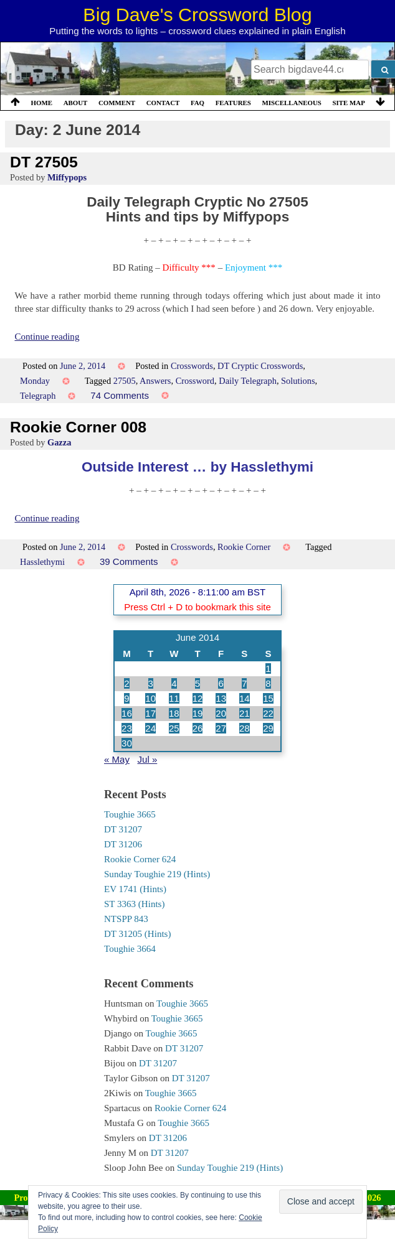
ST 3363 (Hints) (134, 904)
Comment (116, 102)
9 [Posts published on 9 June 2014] (126, 698)
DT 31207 (123, 829)
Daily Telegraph (248, 381)
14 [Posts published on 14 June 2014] (244, 698)
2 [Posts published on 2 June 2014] (126, 683)
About (76, 102)
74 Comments (119, 395)
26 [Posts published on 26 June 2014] (198, 728)
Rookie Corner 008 (78, 427)
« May (117, 759)
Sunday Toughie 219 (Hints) (157, 874)
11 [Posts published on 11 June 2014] (174, 698)
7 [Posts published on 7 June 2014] (244, 683)
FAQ (197, 102)
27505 (124, 381)
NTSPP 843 (126, 919)
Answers (155, 381)
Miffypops (67, 177)
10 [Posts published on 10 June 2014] (150, 698)
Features (233, 102)
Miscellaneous (291, 102)
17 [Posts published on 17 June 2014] (150, 713)
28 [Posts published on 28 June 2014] (244, 728)
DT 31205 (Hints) (137, 934)
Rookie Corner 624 (140, 859)
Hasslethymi (42, 562)
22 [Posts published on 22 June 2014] (268, 713)
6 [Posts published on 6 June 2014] (220, 683)
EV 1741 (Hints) (135, 889)
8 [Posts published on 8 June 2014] (267, 683)
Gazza (59, 442)
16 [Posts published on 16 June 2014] (126, 713)
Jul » (148, 759)
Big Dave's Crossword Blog (197, 14)
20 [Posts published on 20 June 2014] (221, 713)
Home (41, 102)
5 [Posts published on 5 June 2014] (197, 683)
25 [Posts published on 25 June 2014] (174, 728)
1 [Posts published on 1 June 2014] (267, 668)
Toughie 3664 (130, 949)
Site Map (349, 102)
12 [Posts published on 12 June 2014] (198, 698)
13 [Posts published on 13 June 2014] (221, 698)
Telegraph (37, 396)
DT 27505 (44, 162)
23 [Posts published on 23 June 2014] (126, 728)
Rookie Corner (243, 547)
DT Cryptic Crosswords (260, 366)
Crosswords (192, 366)
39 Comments (129, 561)
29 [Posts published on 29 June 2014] (268, 728)
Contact (163, 102)
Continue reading (46, 337)
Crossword (195, 381)
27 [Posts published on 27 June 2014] (221, 728)
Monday (35, 381)
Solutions (298, 381)
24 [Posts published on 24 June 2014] (150, 728)
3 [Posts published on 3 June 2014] (150, 683)
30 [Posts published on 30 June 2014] (126, 743)
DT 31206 (123, 844)
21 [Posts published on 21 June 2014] (244, 713)
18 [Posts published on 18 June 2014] (174, 713)
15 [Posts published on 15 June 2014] (268, 698)
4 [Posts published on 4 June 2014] (173, 683)
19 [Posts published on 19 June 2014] (198, 713)
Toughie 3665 (130, 814)
